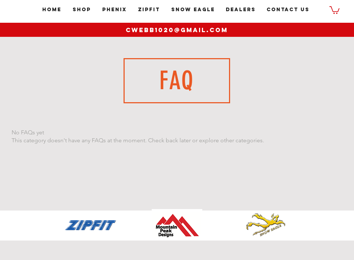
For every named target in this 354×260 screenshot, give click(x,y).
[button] (334, 9)
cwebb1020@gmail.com (177, 30)
